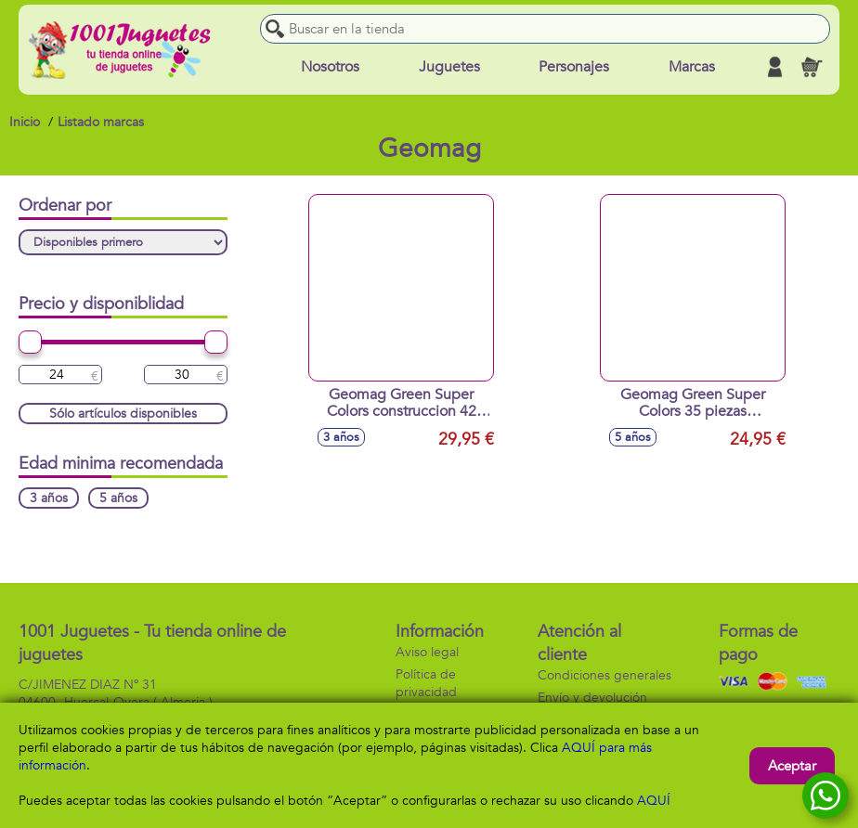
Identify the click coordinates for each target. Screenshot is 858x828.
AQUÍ (653, 800)
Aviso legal (427, 652)
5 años (118, 498)
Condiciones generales (604, 675)
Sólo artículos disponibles (123, 413)
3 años (49, 498)
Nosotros (330, 67)
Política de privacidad (426, 683)
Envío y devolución (592, 697)
